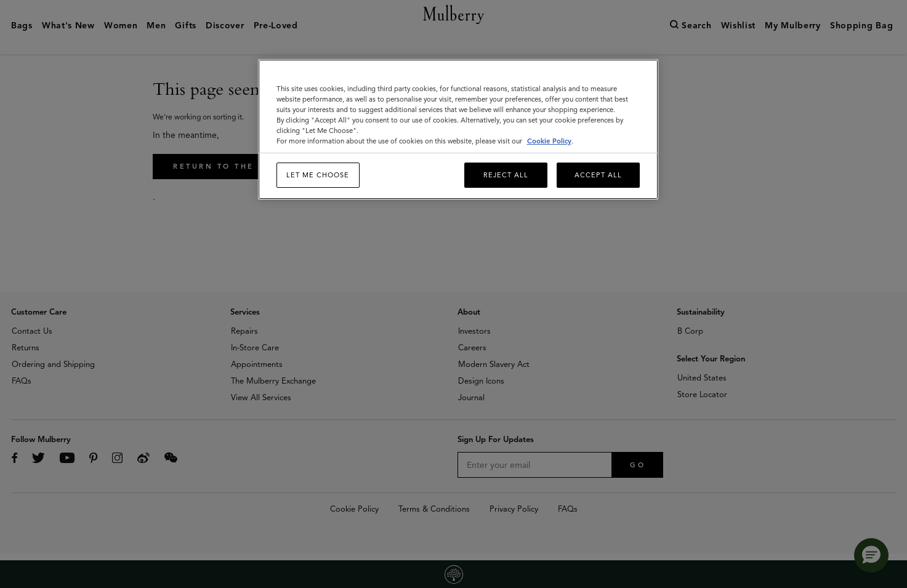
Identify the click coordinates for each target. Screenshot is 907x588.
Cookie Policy (549, 141)
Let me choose (317, 175)
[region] (458, 129)
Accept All (598, 175)
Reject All (505, 175)
